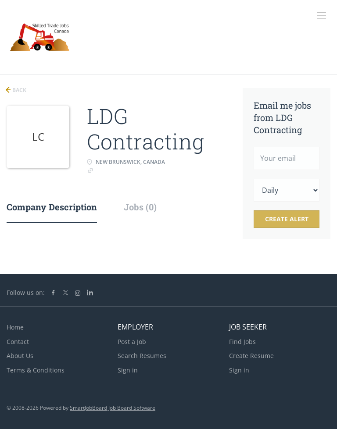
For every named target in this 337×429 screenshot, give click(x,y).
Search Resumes (142, 355)
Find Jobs (242, 341)
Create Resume (251, 355)
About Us (20, 355)
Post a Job (132, 341)
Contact (18, 341)
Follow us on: (26, 292)
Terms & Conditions (36, 370)
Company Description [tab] (52, 207)
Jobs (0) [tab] (140, 207)
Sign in (128, 370)
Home (15, 327)
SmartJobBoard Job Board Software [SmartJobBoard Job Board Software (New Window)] (112, 407)
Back (18, 90)
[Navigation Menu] (321, 15)
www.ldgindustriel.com (127, 170)
